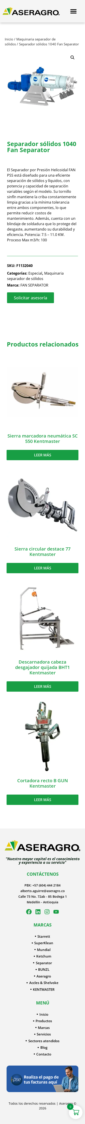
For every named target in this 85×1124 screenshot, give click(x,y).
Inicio (9, 39)
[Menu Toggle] (73, 11)
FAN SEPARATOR (34, 285)
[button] (72, 57)
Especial (35, 273)
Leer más (42, 455)
